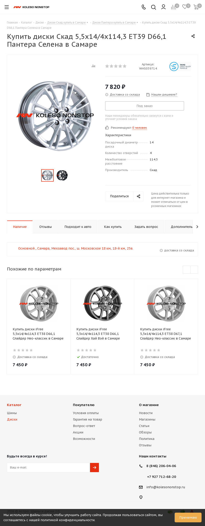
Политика (146, 439)
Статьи (144, 426)
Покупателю (84, 405)
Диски (12, 419)
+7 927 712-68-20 (161, 476)
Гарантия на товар (87, 419)
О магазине (149, 405)
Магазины (147, 419)
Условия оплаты (86, 413)
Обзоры (145, 432)
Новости (146, 413)
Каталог (14, 405)
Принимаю (188, 517)
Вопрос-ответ (84, 426)
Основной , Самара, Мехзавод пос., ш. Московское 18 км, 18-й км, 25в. (75, 248)
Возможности (84, 439)
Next (194, 270)
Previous (187, 270)
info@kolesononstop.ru (165, 487)
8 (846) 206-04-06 (161, 466)
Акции (78, 432)
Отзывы (145, 445)
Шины (12, 413)
